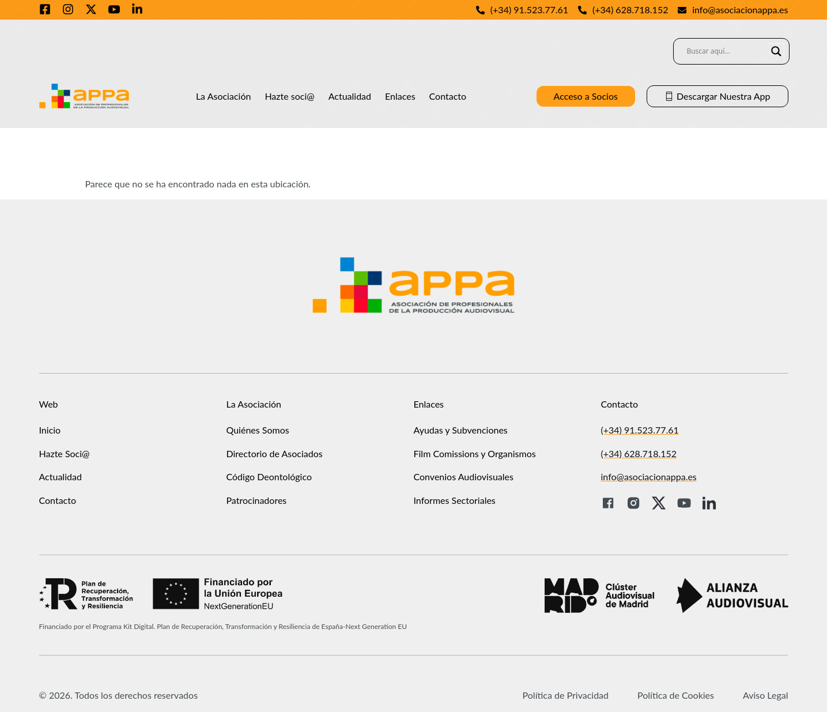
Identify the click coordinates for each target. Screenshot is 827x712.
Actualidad (349, 96)
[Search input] (726, 51)
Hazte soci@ (289, 96)
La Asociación (223, 96)
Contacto (448, 96)
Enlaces (400, 96)
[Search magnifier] (776, 51)
